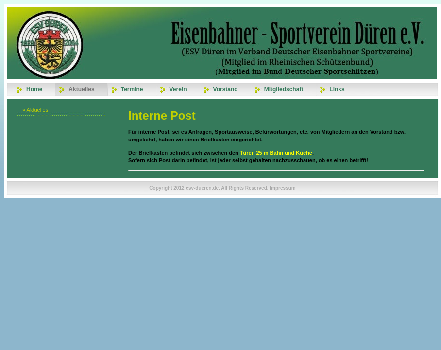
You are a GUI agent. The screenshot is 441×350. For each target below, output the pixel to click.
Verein (178, 89)
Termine (132, 89)
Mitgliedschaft (284, 89)
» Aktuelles (35, 110)
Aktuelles (81, 89)
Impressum (282, 188)
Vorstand (225, 89)
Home (34, 89)
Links (336, 89)
